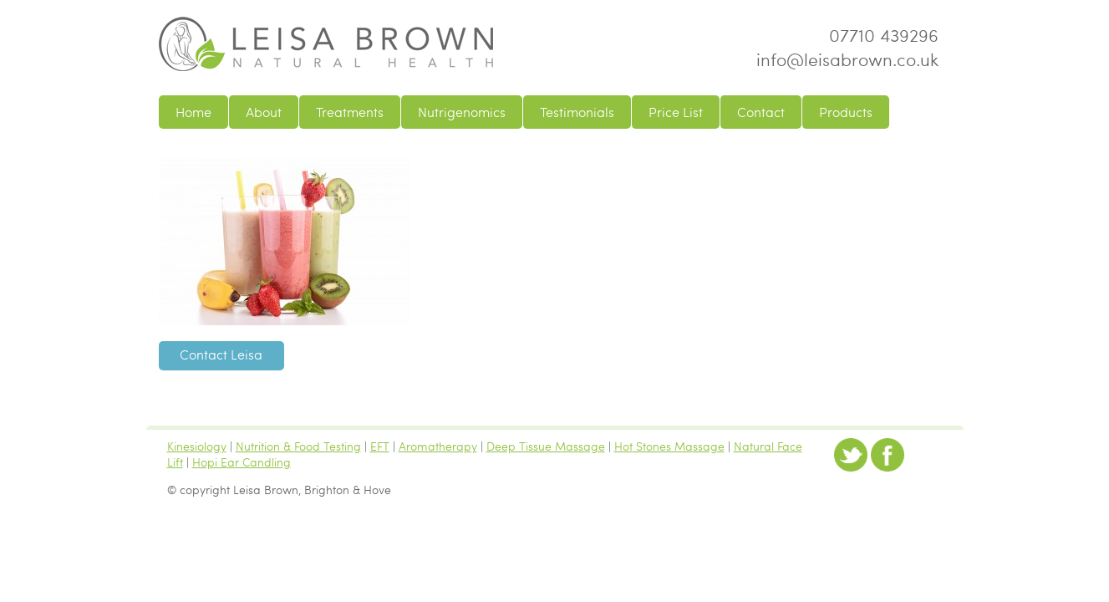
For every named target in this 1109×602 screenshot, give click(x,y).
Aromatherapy (438, 445)
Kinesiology (196, 445)
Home (193, 112)
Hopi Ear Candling (241, 461)
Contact (761, 112)
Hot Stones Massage (669, 445)
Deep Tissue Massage (545, 445)
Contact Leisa (221, 354)
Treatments (350, 112)
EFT (379, 445)
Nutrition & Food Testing (298, 445)
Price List (676, 112)
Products (845, 112)
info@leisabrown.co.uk (847, 59)
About (264, 112)
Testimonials (577, 112)
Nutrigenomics (462, 112)
